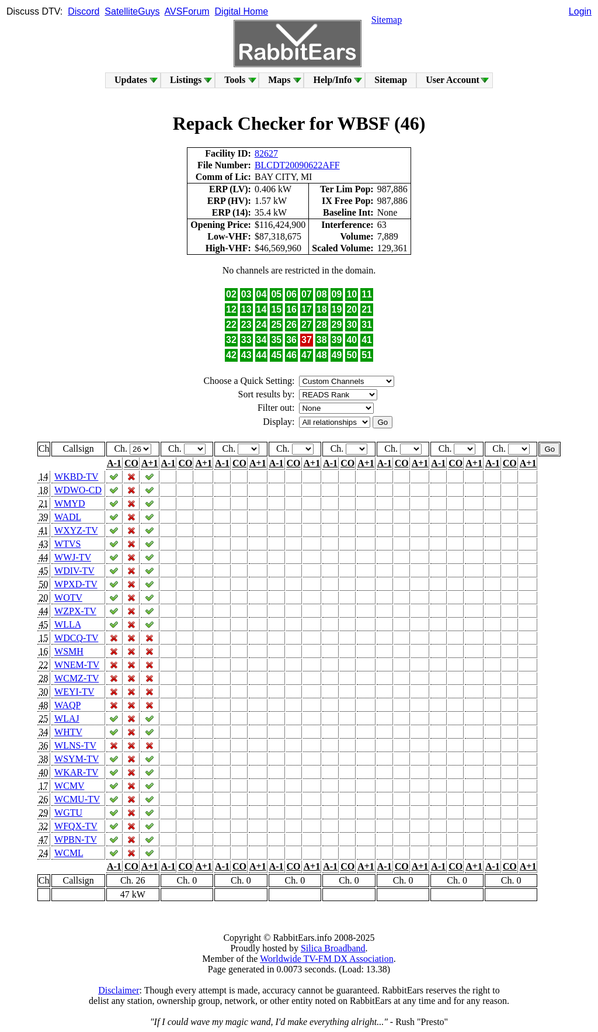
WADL (67, 517)
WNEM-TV (76, 665)
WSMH (69, 651)
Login (580, 11)
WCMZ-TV (76, 678)
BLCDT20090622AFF (297, 165)
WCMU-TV (77, 799)
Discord (83, 11)
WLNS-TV (75, 745)
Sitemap (386, 20)
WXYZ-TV (76, 530)
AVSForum (187, 11)
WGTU (68, 813)
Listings (185, 80)
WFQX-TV (75, 826)
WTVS (67, 544)
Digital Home (242, 11)
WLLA (67, 624)
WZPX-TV (75, 611)
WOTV (68, 597)
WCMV (69, 786)
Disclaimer (118, 990)
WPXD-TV (75, 584)
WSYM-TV (76, 759)
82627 (266, 153)
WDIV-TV (74, 571)
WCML (68, 853)
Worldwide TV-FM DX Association (327, 959)
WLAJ (66, 718)
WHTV (68, 732)
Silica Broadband (333, 948)
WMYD (69, 503)
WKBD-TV (76, 477)
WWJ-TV (72, 557)
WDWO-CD (78, 490)
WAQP (67, 705)
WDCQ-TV (76, 638)
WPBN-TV (75, 839)
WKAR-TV (76, 772)
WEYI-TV (74, 692)
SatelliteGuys (132, 11)
